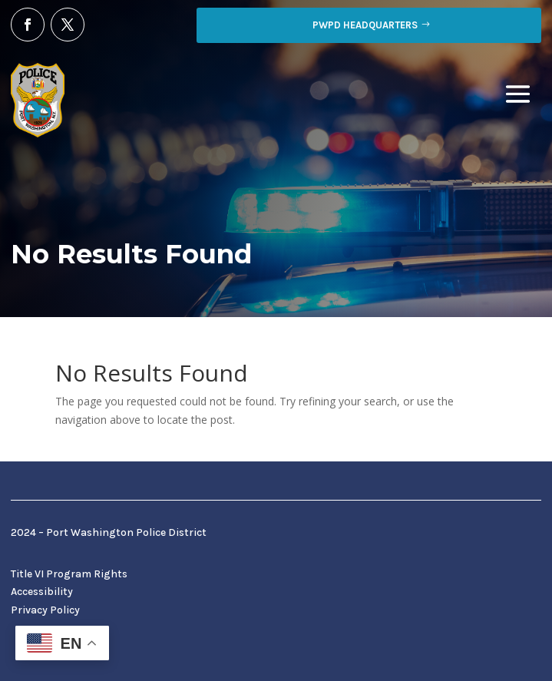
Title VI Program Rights (69, 573)
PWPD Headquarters (365, 25)
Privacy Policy (45, 610)
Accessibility (42, 591)
